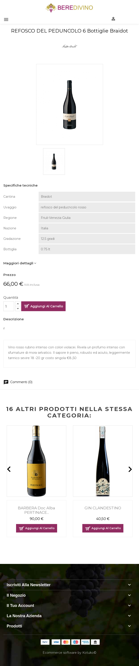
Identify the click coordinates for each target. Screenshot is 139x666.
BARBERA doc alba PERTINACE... (36, 510)
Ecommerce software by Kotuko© (69, 653)
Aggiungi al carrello (46, 306)
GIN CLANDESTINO (103, 508)
